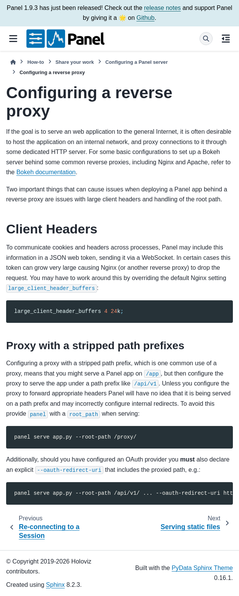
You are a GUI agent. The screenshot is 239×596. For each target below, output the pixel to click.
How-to (35, 62)
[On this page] (226, 38)
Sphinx (55, 584)
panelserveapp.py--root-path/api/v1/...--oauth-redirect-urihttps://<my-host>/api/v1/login (123, 493)
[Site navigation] (13, 38)
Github (145, 18)
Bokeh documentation (46, 172)
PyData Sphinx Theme (202, 568)
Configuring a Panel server (136, 62)
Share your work (75, 62)
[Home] (13, 62)
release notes (162, 8)
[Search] (206, 38)
